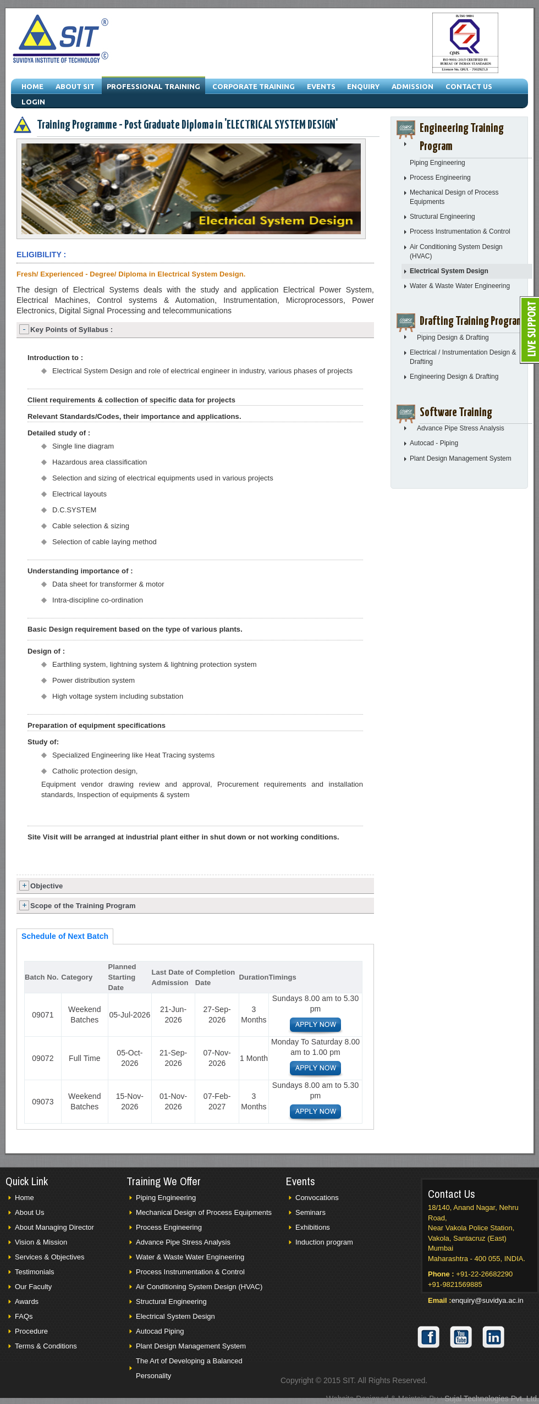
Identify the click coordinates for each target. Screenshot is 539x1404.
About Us (29, 1212)
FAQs (24, 1316)
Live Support (529, 330)
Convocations (317, 1197)
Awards (26, 1301)
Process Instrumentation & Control (460, 231)
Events (321, 86)
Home (32, 86)
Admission (412, 86)
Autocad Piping (160, 1331)
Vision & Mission (41, 1242)
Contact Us (469, 86)
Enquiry (363, 86)
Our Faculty (33, 1287)
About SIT (75, 86)
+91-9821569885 (455, 1284)
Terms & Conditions (46, 1346)
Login (33, 102)
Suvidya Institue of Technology (61, 40)
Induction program (324, 1242)
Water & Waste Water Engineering (460, 286)
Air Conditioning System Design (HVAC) (199, 1287)
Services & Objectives (49, 1257)
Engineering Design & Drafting (454, 376)
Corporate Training (253, 86)
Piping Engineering (437, 163)
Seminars (310, 1212)
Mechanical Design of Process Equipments (204, 1212)
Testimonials (34, 1272)
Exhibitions (312, 1227)
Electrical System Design (449, 271)
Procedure (31, 1331)
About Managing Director (54, 1227)
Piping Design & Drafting (453, 337)
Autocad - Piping (434, 443)
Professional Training (153, 86)
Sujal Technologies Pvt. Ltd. (491, 1398)
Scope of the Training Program (83, 906)
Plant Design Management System (461, 458)
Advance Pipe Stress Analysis (460, 428)
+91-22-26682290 (484, 1274)
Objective (46, 886)
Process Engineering (440, 177)
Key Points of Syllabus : (71, 329)
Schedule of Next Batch (64, 936)
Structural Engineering (442, 216)
